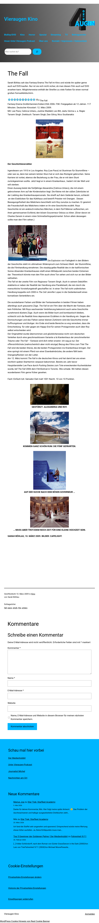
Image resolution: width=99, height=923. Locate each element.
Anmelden (90, 914)
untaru (24, 608)
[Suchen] (37, 52)
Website (11, 703)
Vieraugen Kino (21, 19)
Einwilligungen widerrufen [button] (20, 899)
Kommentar (14, 648)
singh (15, 608)
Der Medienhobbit (17, 758)
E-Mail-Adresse (16, 690)
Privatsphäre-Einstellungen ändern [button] (25, 877)
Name (11, 678)
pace (10, 608)
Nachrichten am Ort (17, 778)
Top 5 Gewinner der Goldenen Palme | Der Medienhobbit (40, 836)
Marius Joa (18, 802)
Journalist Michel (16, 771)
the (19, 608)
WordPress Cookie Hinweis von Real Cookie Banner (25, 921)
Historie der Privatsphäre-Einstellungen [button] (27, 888)
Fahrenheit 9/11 (78, 836)
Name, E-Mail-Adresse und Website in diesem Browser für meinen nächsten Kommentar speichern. (47, 717)
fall (5, 608)
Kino (33, 594)
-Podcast (20, 764)
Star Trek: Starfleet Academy (41, 802)
